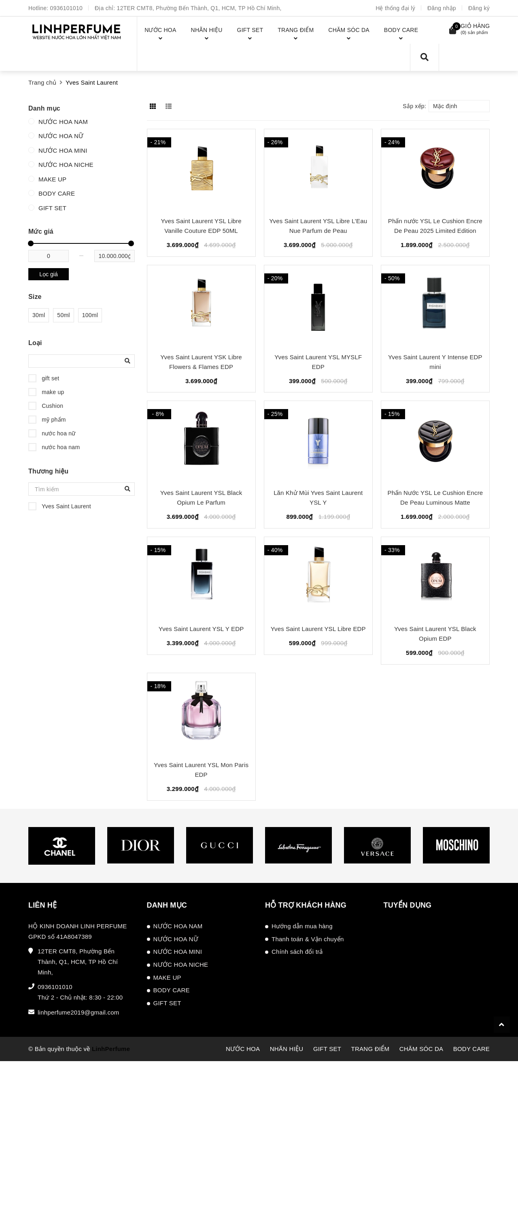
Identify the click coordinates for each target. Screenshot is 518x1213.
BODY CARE (56, 193)
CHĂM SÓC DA (421, 1048)
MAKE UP (52, 179)
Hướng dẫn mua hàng (302, 926)
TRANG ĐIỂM (370, 1048)
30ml (38, 315)
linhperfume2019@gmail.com (78, 1012)
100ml (90, 315)
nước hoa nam (60, 447)
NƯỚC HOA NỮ (60, 135)
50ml (63, 315)
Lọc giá (48, 274)
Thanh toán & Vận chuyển (308, 939)
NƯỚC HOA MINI (62, 150)
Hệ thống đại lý (395, 8)
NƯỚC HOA (243, 1048)
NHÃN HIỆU (287, 1048)
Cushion (51, 406)
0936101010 (66, 8)
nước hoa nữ (58, 433)
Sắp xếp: (414, 106)
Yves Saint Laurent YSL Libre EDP (318, 628)
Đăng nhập (441, 8)
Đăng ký (479, 8)
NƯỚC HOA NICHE (65, 164)
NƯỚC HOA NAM (63, 121)
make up (52, 392)
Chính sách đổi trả (297, 951)
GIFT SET (52, 208)
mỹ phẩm (53, 419)
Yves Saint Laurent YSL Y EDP (201, 628)
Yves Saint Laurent (65, 506)
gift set (49, 378)
